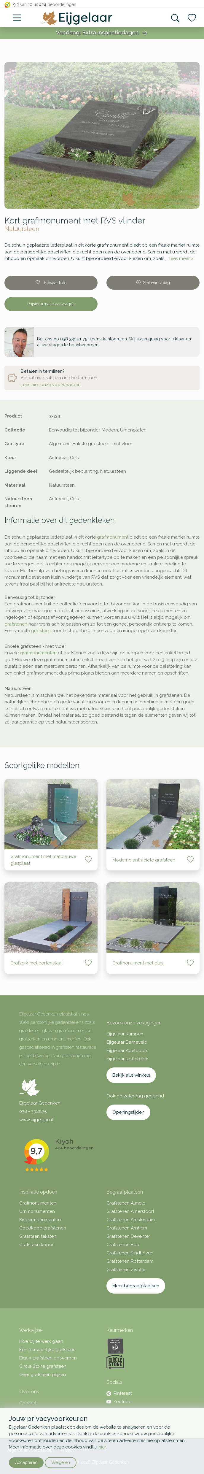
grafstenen (15, 624)
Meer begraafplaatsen (135, 1286)
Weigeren (60, 1462)
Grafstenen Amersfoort (130, 1211)
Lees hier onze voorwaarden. (51, 384)
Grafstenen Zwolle (125, 1269)
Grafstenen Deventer (128, 1236)
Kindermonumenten (40, 1219)
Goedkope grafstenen (42, 1228)
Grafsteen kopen (37, 1244)
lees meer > (181, 258)
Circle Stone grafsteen (42, 1366)
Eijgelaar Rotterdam (127, 1059)
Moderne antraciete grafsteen (143, 860)
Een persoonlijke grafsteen (47, 1349)
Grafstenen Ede (122, 1244)
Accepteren (26, 1462)
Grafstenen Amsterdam (130, 1219)
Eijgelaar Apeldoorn (127, 1050)
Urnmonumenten (37, 1211)
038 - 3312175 (33, 1111)
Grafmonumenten (37, 1203)
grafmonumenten (38, 653)
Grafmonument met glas (137, 963)
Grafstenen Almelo (126, 1203)
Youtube (118, 1401)
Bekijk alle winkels (131, 1075)
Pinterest (119, 1393)
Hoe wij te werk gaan (41, 1341)
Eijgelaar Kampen (124, 1034)
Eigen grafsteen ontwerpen (48, 1358)
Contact (27, 1402)
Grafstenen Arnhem (126, 1228)
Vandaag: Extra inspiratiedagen (102, 33)
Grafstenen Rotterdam (129, 1261)
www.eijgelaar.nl (36, 1119)
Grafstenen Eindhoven (129, 1253)
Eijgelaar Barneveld (126, 1042)
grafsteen (41, 630)
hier (102, 1447)
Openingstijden (128, 1112)
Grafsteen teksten (37, 1236)
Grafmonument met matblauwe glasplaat (43, 860)
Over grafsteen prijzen (42, 1374)
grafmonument (112, 537)
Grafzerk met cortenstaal (36, 963)
